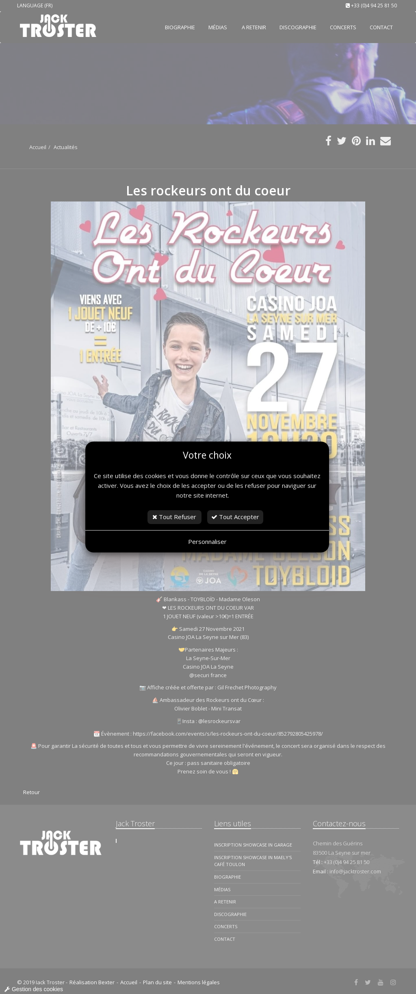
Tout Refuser (174, 517)
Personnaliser (207, 541)
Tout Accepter (235, 517)
